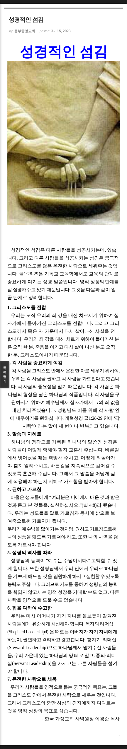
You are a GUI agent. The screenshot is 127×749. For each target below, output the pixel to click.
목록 (4, 374)
